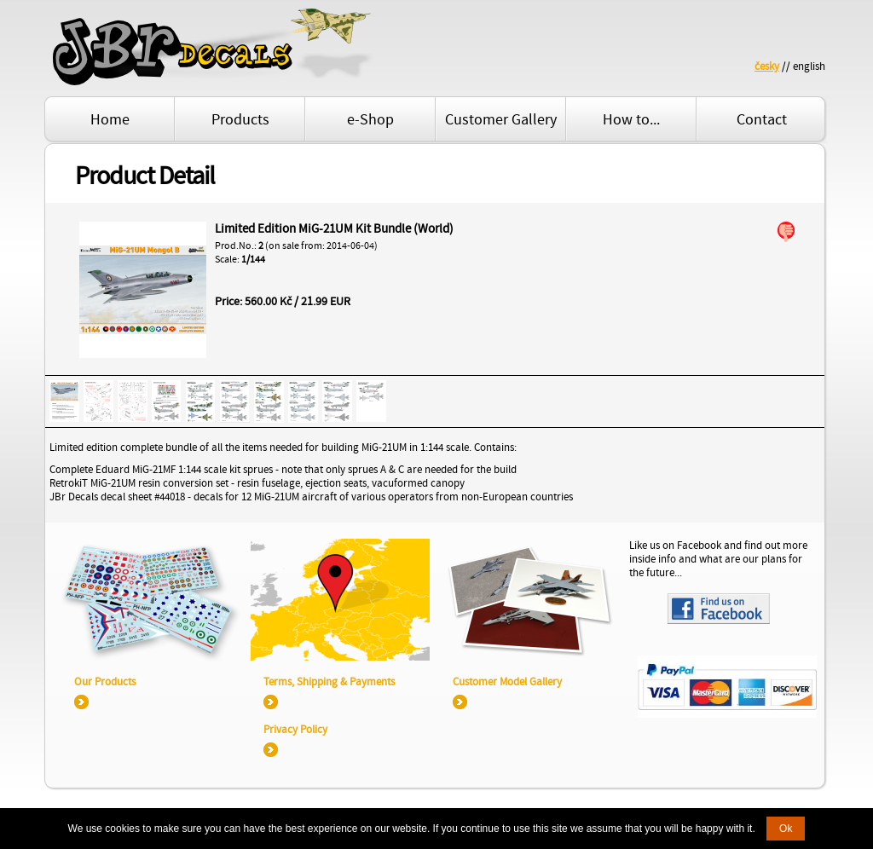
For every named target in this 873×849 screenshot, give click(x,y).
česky (766, 66)
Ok (785, 829)
